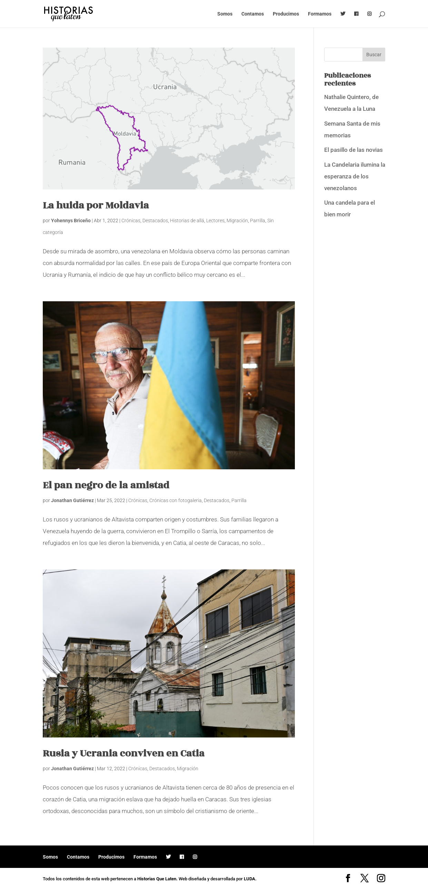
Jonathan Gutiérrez (72, 500)
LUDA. (250, 878)
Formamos (319, 14)
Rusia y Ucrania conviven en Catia (124, 753)
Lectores (215, 220)
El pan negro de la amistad (106, 485)
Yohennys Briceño (71, 220)
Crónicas (130, 220)
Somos (224, 14)
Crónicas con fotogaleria (175, 500)
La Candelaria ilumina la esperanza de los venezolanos (354, 176)
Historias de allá (187, 220)
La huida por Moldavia (96, 205)
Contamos (252, 14)
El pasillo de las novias (353, 149)
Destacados (155, 220)
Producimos (286, 14)
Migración (237, 220)
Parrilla (257, 220)
